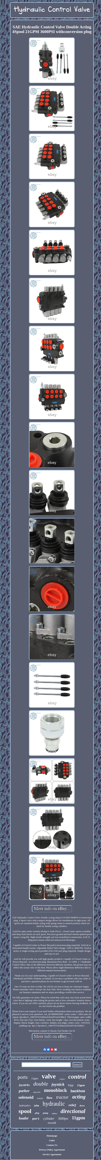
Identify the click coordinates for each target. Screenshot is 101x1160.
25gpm (62, 1079)
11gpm (78, 1117)
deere (82, 1105)
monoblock (55, 1090)
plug (37, 1113)
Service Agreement (52, 1154)
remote (40, 1098)
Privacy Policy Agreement (52, 1149)
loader (24, 1118)
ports (23, 1077)
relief (72, 1105)
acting (79, 1097)
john (36, 1105)
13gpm (34, 1078)
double (40, 1084)
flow (49, 1098)
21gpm (81, 1085)
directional (73, 1111)
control (77, 1076)
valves (54, 1113)
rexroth (52, 1122)
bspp (71, 1085)
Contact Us (52, 1145)
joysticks (24, 1085)
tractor (62, 1097)
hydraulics (24, 1105)
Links (52, 1140)
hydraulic (54, 1103)
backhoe (77, 1091)
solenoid (25, 1097)
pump (45, 1113)
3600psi (63, 1118)
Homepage (52, 1135)
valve (49, 1076)
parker (24, 1090)
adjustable (36, 1092)
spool (25, 1111)
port (36, 1119)
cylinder (48, 1118)
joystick (58, 1084)
